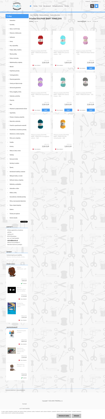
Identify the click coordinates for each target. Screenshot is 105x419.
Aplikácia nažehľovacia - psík (21, 268)
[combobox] (89, 21)
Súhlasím (76, 416)
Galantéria (36, 15)
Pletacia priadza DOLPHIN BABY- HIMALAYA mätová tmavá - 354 (61, 94)
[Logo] (17, 6)
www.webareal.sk (20, 390)
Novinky (35, 6)
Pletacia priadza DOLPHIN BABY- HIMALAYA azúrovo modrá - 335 (61, 52)
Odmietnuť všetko (64, 416)
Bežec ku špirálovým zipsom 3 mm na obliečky (21, 289)
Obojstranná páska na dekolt (21, 331)
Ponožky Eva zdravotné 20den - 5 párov (21, 304)
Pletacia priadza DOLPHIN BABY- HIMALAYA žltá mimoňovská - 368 (61, 136)
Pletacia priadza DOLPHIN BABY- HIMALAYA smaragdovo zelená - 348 (40, 136)
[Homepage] (30, 6)
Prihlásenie (88, 1)
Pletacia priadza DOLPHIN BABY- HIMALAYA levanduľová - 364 (40, 94)
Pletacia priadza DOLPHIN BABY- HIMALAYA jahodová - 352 (39, 52)
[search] (92, 6)
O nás (40, 6)
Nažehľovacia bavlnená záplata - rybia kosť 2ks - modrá (21, 350)
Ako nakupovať (47, 6)
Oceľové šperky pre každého (14, 255)
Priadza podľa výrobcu (55, 15)
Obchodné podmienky (57, 6)
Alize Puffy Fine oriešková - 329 (20, 365)
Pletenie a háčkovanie (44, 15)
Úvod (31, 15)
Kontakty (67, 6)
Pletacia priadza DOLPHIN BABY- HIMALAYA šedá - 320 (84, 93)
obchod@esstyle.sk (12, 240)
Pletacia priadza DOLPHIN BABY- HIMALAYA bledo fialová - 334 (85, 52)
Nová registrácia (94, 1)
